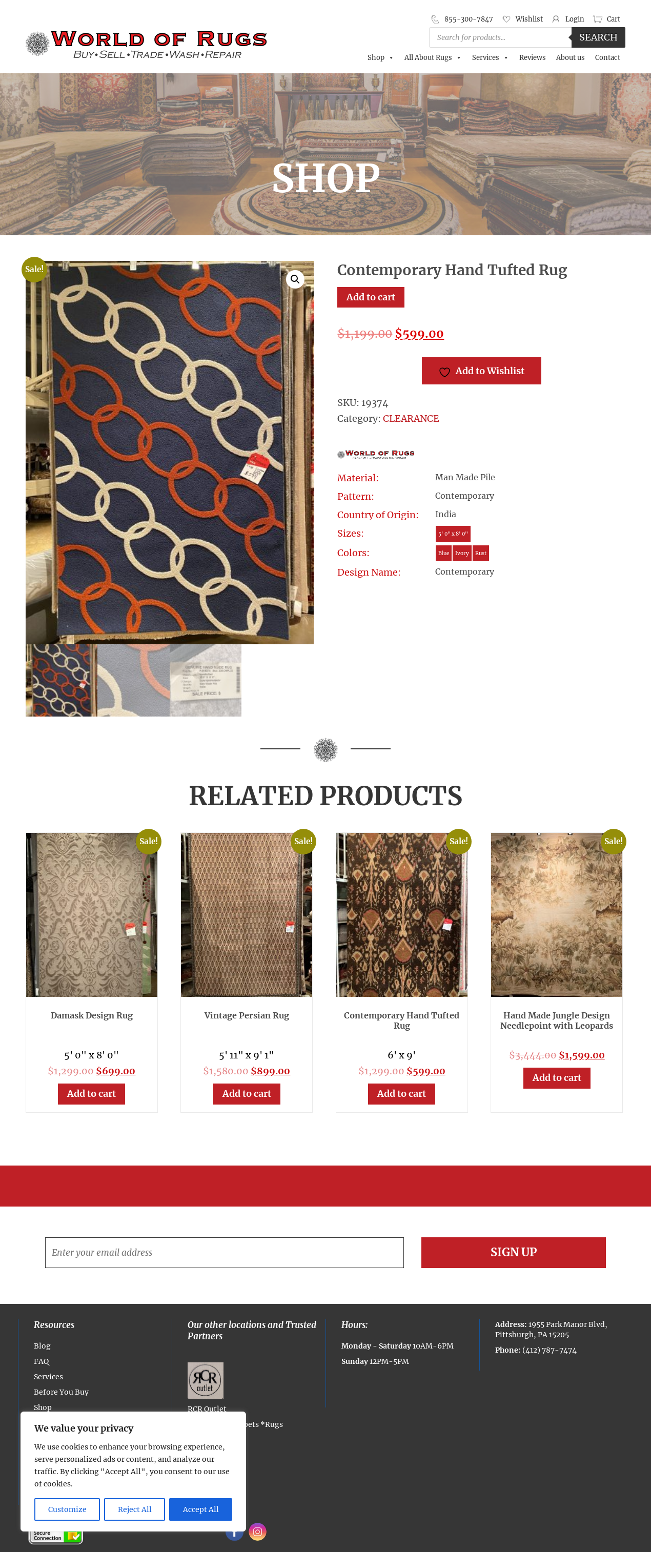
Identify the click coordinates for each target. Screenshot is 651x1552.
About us (570, 57)
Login (574, 19)
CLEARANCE (411, 418)
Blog (42, 1346)
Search (598, 37)
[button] (295, 279)
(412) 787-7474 (549, 1350)
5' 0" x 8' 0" (91, 1055)
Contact (607, 57)
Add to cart (371, 297)
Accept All (201, 1509)
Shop (381, 57)
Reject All (135, 1509)
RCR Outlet (207, 1388)
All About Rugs (433, 57)
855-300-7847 (468, 19)
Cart (613, 19)
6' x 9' (402, 1055)
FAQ (41, 1361)
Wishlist (529, 19)
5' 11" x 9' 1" (246, 1055)
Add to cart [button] (91, 1093)
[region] (133, 1471)
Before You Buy (61, 1392)
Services (490, 57)
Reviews (532, 57)
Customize (67, 1509)
